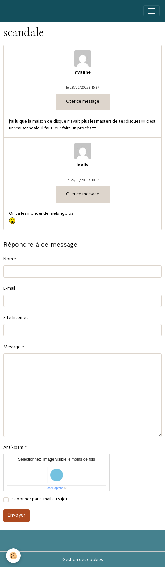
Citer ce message (82, 102)
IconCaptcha (55, 488)
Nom (8, 259)
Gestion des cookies (82, 560)
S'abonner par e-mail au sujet (39, 499)
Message (12, 347)
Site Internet (15, 318)
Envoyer (16, 516)
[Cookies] (13, 555)
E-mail (9, 288)
